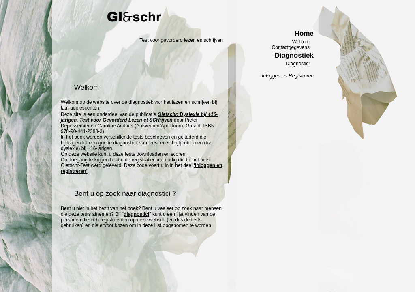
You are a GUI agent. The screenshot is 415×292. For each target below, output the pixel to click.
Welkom (301, 42)
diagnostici (136, 214)
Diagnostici (298, 64)
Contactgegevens (291, 47)
